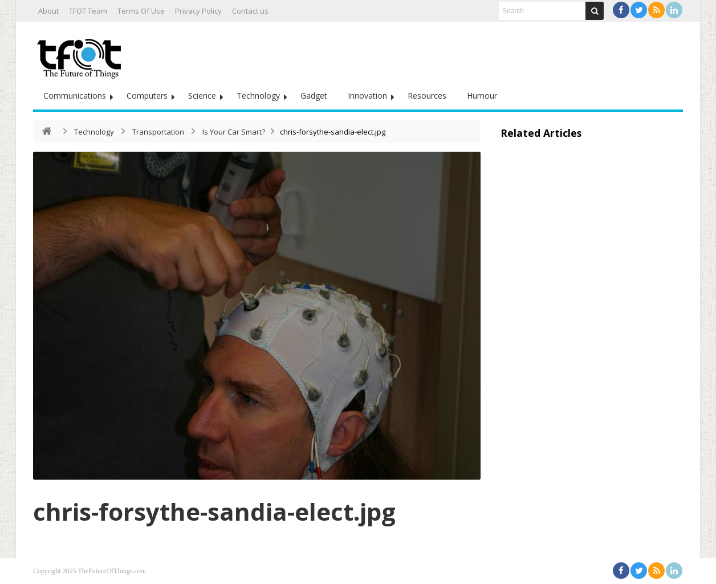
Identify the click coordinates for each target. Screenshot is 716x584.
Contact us (250, 11)
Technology (258, 95)
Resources (427, 95)
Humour (482, 95)
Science (202, 95)
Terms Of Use (141, 11)
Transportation (158, 132)
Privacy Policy (198, 11)
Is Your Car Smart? (233, 132)
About (48, 11)
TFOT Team (88, 11)
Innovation (367, 95)
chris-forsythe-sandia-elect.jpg (214, 511)
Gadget (313, 95)
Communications (74, 95)
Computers (147, 95)
